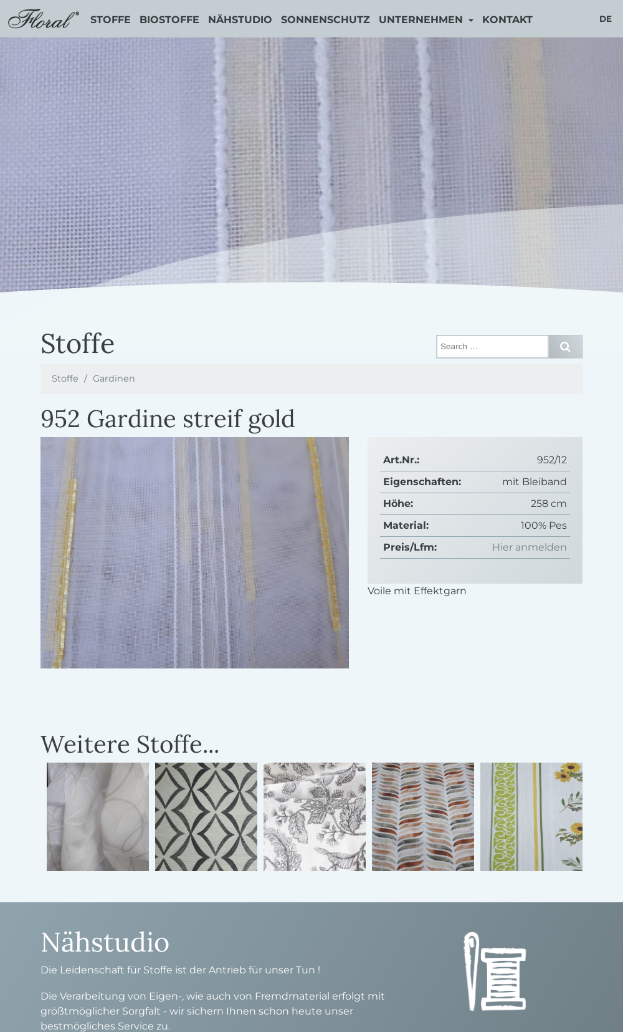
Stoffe (110, 20)
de (605, 19)
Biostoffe (169, 20)
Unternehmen (422, 20)
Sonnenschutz (325, 20)
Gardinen (114, 378)
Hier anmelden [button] (529, 547)
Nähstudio (240, 20)
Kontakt (507, 20)
